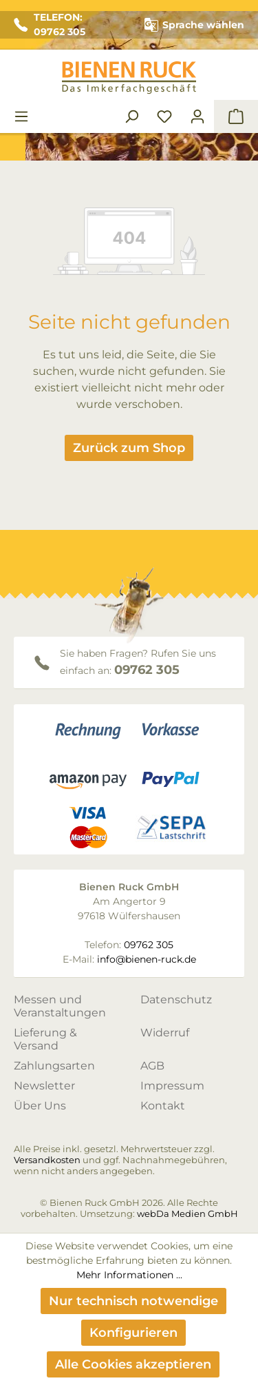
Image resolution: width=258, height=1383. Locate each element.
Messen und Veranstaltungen (60, 1006)
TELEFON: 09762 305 (49, 24)
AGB (152, 1065)
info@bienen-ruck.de (146, 959)
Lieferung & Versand (45, 1039)
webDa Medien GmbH (187, 1213)
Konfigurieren (133, 1332)
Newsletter (44, 1085)
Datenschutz (176, 999)
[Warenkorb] (235, 116)
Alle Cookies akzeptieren (133, 1364)
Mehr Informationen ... (129, 1275)
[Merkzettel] (164, 116)
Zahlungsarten (54, 1065)
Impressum (172, 1085)
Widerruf (164, 1032)
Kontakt (162, 1105)
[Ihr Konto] (197, 116)
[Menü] (21, 116)
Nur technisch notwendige (133, 1301)
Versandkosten (47, 1159)
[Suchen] (131, 116)
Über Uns (40, 1105)
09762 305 (147, 669)
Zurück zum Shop (129, 447)
